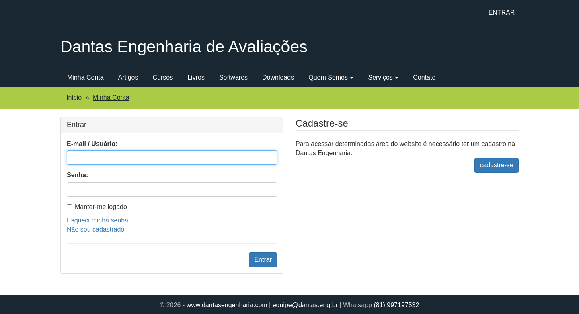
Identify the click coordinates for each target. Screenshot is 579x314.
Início (74, 97)
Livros (196, 77)
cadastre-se (496, 165)
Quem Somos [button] (330, 77)
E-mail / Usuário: (92, 143)
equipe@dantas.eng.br (305, 305)
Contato (424, 77)
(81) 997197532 (396, 305)
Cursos (163, 77)
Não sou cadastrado (95, 229)
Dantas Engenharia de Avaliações (184, 46)
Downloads (278, 77)
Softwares (233, 77)
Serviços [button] (383, 77)
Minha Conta (85, 77)
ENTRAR (502, 12)
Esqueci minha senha (97, 220)
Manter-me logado (97, 206)
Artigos (128, 77)
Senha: (77, 175)
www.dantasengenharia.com (227, 305)
